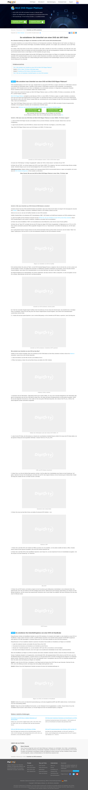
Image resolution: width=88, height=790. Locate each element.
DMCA (47, 780)
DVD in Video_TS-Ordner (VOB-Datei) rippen (28, 69)
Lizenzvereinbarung (40, 780)
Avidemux (72, 353)
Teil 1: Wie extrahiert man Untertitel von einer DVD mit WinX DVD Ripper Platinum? (32, 67)
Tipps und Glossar (43, 773)
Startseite (13, 30)
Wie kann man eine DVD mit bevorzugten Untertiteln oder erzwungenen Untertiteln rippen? (40, 107)
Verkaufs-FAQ (54, 771)
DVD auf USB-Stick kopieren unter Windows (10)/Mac (23, 729)
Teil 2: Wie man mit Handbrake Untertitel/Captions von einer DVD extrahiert (30, 73)
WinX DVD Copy (31, 769)
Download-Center (62, 2)
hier (62, 114)
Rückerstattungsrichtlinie (55, 780)
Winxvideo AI (41, 2)
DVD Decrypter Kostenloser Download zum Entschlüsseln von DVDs (61, 718)
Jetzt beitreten (76, 770)
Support (71, 2)
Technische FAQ (54, 773)
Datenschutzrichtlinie (30, 780)
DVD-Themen (42, 765)
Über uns (53, 765)
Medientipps (41, 769)
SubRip (14, 210)
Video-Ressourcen (43, 767)
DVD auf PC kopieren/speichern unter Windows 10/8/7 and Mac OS (60, 729)
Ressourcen (19, 30)
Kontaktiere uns (54, 769)
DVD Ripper (32, 2)
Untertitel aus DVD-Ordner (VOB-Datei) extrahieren (29, 71)
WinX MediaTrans (31, 771)
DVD (24, 30)
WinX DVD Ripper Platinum (29, 8)
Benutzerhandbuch (55, 775)
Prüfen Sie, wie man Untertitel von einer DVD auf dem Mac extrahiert (55, 217)
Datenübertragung (51, 2)
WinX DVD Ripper (31, 767)
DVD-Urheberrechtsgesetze (21, 170)
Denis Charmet (20, 32)
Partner (52, 767)
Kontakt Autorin (36, 32)
